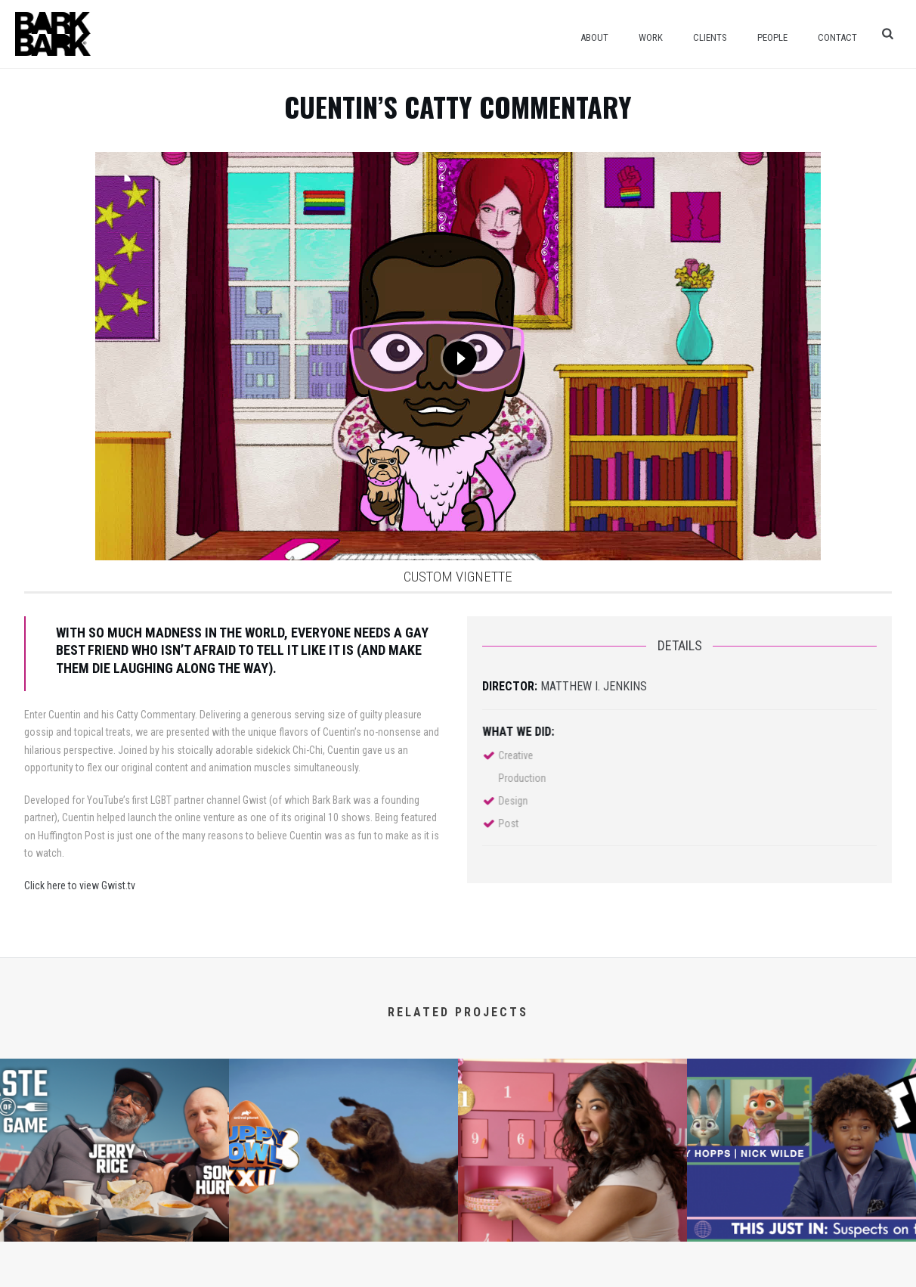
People (772, 37)
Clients (710, 37)
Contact (837, 37)
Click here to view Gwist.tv (79, 885)
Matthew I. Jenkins (593, 686)
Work (651, 37)
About (594, 37)
